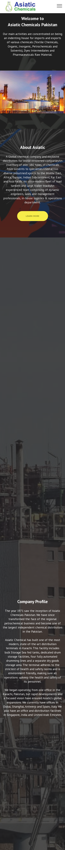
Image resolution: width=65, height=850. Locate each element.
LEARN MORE (32, 216)
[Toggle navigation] (59, 5)
